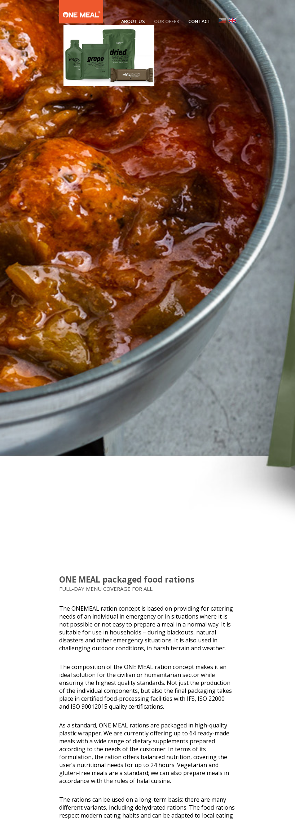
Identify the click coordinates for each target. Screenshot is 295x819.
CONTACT (199, 21)
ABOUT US (133, 21)
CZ (222, 20)
